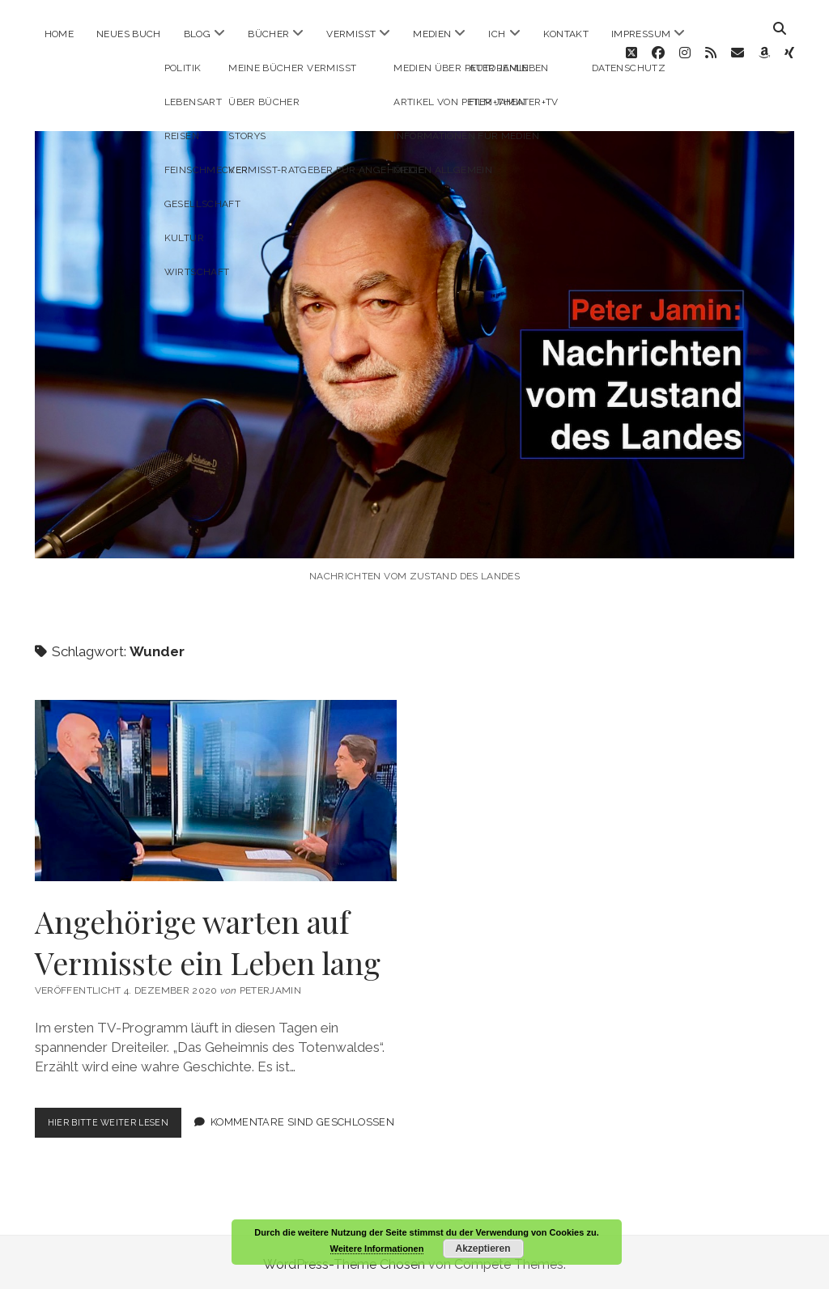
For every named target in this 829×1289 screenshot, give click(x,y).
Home (59, 34)
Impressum (640, 34)
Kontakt (566, 34)
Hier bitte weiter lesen (123, 1101)
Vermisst (351, 34)
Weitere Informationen (377, 1248)
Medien (432, 34)
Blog (197, 34)
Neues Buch (128, 34)
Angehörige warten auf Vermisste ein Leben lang (216, 766)
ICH (496, 34)
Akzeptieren (482, 1248)
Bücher (268, 34)
